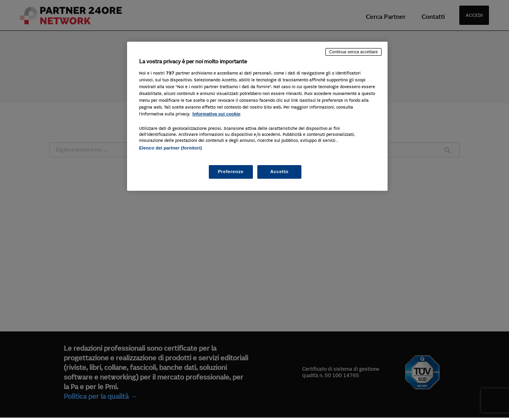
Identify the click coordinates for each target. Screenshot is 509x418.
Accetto (279, 171)
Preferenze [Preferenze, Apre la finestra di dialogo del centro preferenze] (231, 171)
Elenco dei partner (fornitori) (170, 147)
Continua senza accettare (353, 51)
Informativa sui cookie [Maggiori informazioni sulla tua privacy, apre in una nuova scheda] (216, 113)
